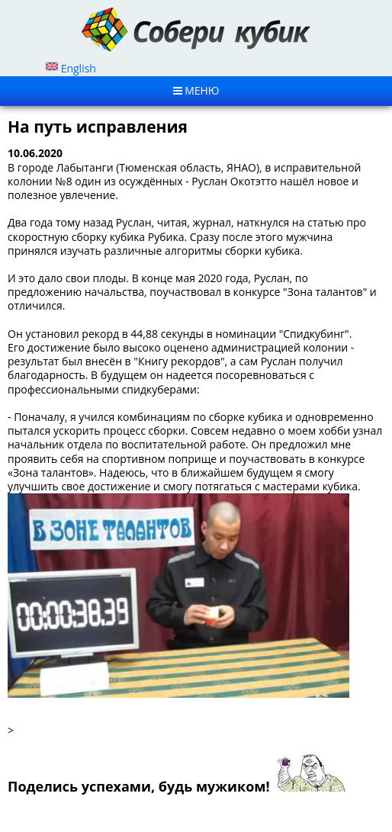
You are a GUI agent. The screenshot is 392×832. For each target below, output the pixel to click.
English (71, 68)
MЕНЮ (196, 90)
